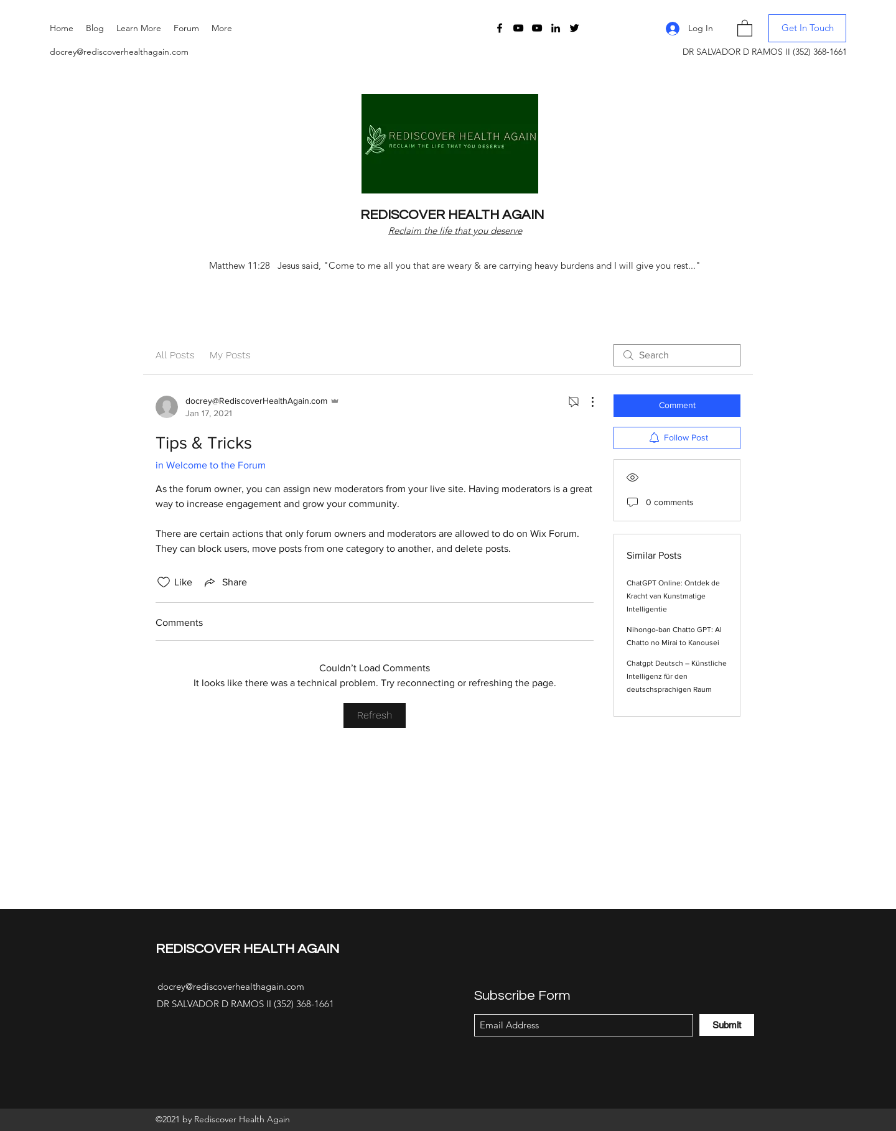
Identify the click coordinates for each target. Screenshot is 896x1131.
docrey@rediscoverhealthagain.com (119, 51)
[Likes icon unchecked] (164, 582)
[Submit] (726, 1025)
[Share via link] (224, 582)
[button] (138, 28)
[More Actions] (586, 401)
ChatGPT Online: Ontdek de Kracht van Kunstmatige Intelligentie (673, 596)
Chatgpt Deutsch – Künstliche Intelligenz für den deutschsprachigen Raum (677, 676)
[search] (677, 355)
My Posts (230, 355)
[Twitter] (574, 28)
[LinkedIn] (555, 28)
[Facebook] (499, 28)
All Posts (175, 355)
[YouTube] (518, 28)
